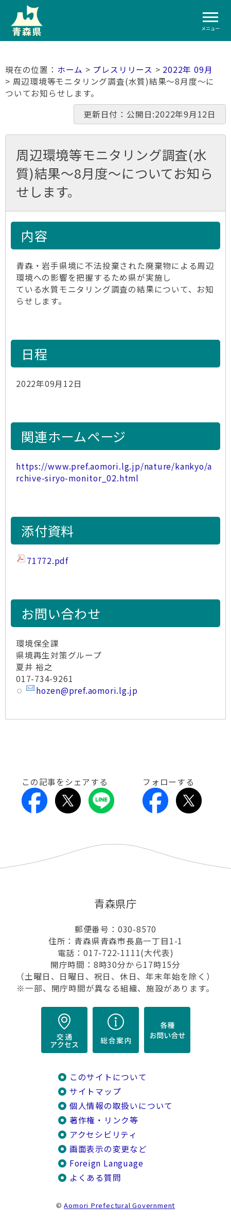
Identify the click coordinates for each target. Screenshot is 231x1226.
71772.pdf (47, 561)
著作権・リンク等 (103, 1120)
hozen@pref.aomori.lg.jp (87, 690)
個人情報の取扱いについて (121, 1106)
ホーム (70, 69)
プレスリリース (123, 69)
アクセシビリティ (103, 1134)
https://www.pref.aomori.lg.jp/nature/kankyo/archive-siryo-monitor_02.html (114, 472)
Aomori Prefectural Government (119, 1205)
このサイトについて (108, 1077)
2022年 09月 (187, 69)
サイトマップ (95, 1091)
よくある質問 (95, 1177)
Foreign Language (106, 1163)
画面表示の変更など (108, 1149)
